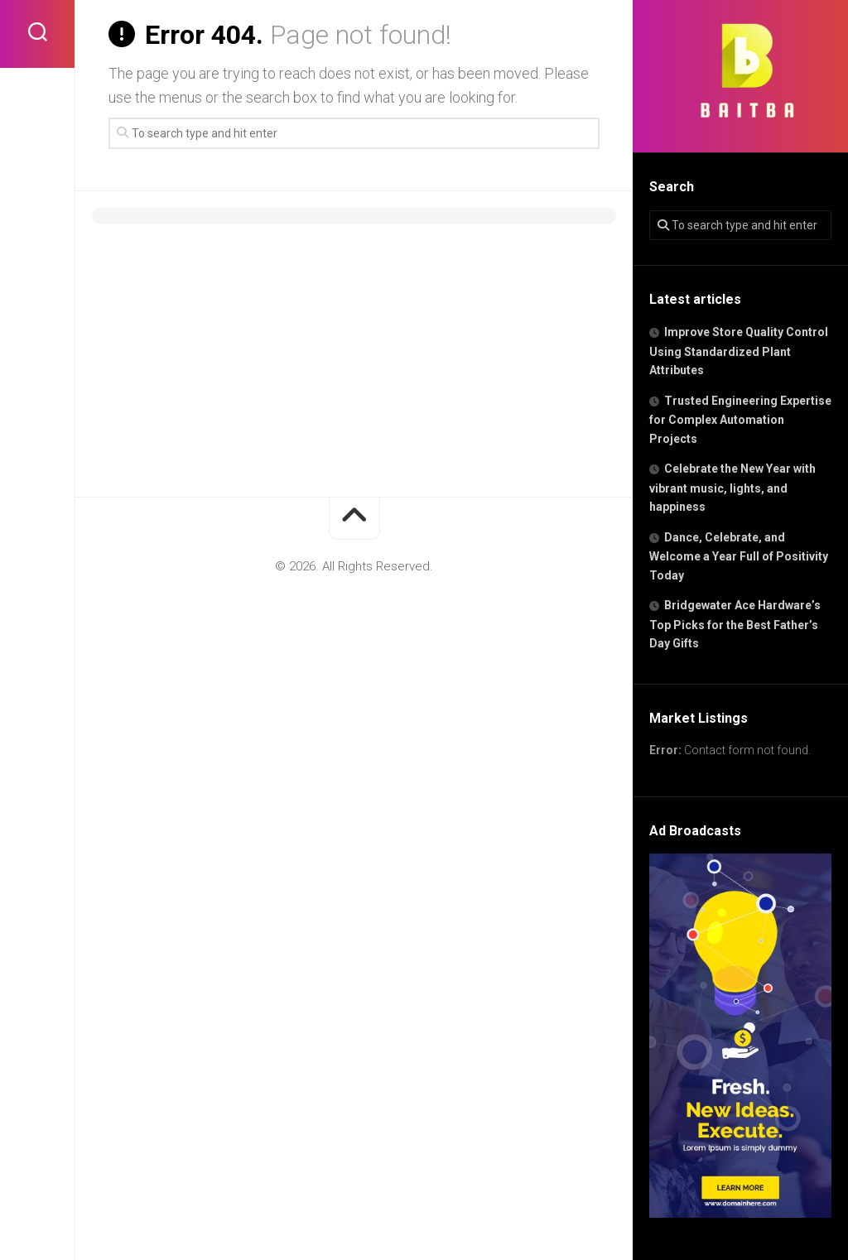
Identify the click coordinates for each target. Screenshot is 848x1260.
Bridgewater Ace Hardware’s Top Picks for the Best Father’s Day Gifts (735, 624)
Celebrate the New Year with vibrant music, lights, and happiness (732, 487)
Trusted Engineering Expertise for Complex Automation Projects (740, 419)
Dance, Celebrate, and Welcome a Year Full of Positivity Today (738, 556)
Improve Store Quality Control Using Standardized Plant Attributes (738, 351)
